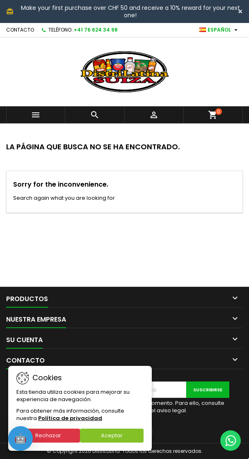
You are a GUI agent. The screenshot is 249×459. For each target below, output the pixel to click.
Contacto (20, 29)
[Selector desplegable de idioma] (219, 30)
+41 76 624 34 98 (96, 29)
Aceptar (112, 435)
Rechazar (48, 435)
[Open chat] (20, 438)
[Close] (240, 11)
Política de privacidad (70, 418)
